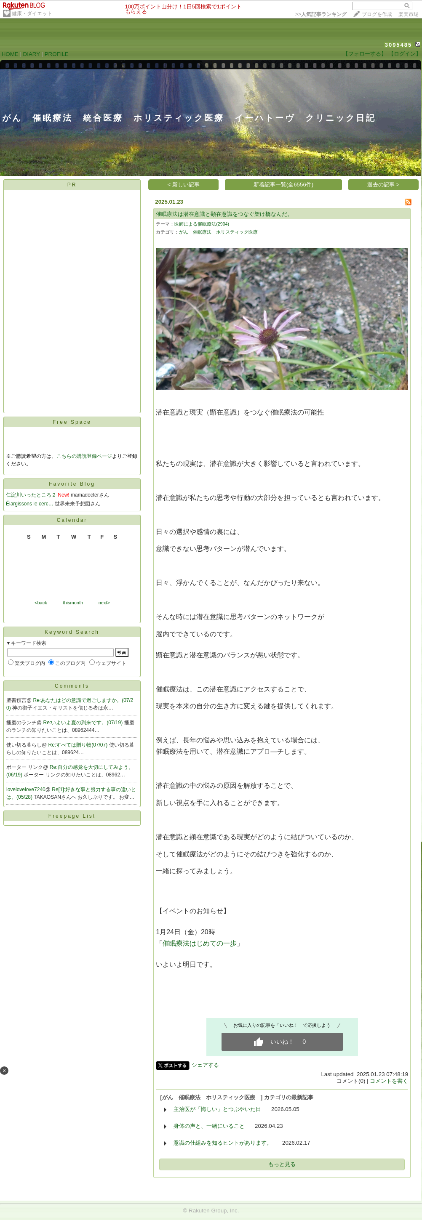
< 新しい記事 (184, 184)
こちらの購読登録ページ (84, 456)
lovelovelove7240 (25, 789)
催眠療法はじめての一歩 (200, 943)
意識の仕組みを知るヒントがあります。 (223, 1143)
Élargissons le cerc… (29, 504)
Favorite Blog (72, 484)
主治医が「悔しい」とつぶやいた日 (217, 1109)
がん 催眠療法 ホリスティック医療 (220, 231)
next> (104, 602)
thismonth (73, 602)
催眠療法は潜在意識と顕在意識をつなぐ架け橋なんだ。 (224, 214)
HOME (10, 54)
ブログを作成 (377, 14)
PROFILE (57, 54)
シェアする (205, 1065)
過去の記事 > (383, 184)
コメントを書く (389, 1081)
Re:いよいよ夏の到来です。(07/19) (83, 723)
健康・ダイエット (32, 13)
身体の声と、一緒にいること (209, 1126)
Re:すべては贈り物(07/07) (78, 745)
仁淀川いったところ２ (31, 495)
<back (41, 602)
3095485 (398, 45)
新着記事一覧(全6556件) (284, 184)
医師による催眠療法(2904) (201, 223)
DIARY (31, 54)
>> (321, 14)
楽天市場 (408, 14)
